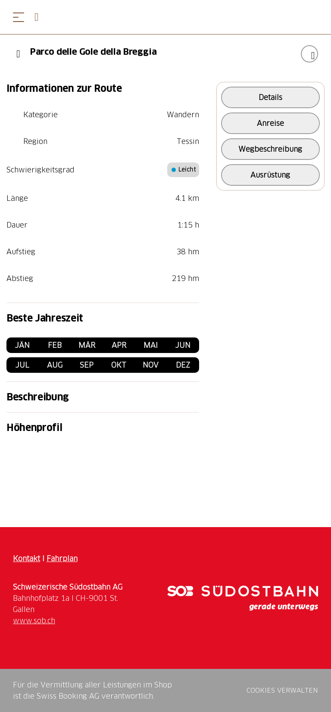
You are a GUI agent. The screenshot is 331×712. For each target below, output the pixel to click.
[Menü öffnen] (18, 17)
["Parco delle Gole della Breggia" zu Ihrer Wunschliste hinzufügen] (309, 53)
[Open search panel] (40, 17)
